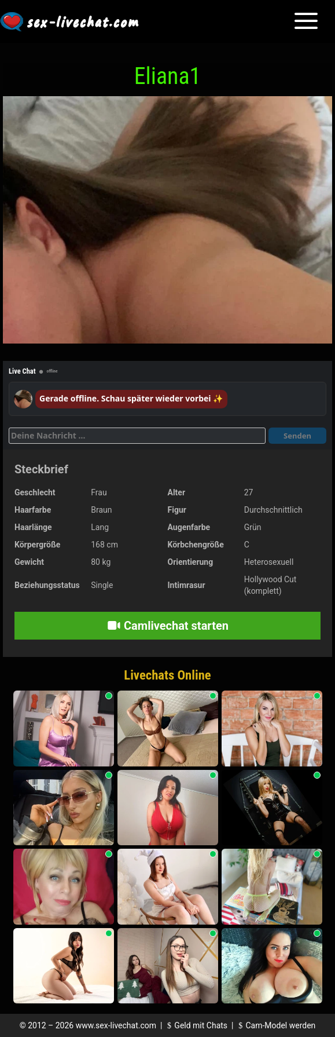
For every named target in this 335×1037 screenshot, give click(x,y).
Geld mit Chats (195, 1025)
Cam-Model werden (275, 1025)
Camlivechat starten (167, 626)
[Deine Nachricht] (137, 436)
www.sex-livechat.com (116, 1025)
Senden (297, 435)
